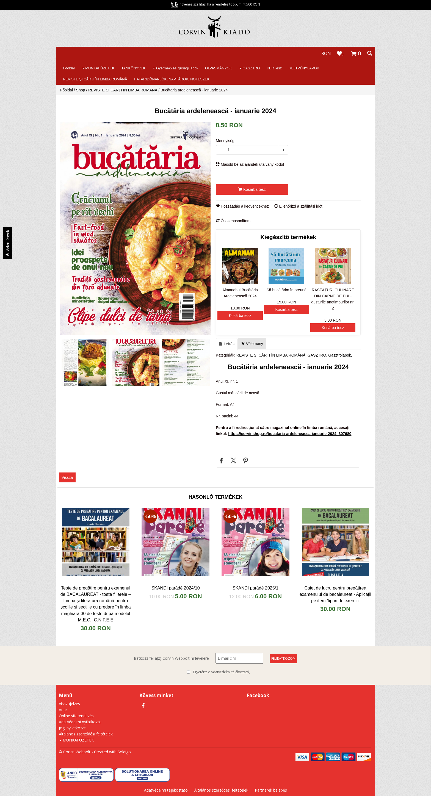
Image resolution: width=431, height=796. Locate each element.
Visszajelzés (69, 703)
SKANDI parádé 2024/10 (175, 588)
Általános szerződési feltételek (86, 734)
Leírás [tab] (226, 344)
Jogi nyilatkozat (72, 727)
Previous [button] (65, 362)
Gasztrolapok (339, 355)
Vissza (67, 477)
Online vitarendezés (76, 715)
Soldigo (124, 751)
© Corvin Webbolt (74, 751)
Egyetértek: (221, 672)
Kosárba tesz (252, 189)
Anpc (63, 709)
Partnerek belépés (271, 790)
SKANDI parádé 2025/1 (255, 588)
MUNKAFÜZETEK (98, 68)
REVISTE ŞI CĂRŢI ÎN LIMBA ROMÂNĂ (95, 79)
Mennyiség (225, 140)
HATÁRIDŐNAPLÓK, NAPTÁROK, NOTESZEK (171, 79)
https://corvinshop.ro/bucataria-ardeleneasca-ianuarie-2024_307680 (289, 433)
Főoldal (69, 68)
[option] (135, 228)
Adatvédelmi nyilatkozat (80, 721)
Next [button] (205, 362)
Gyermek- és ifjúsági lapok (175, 68)
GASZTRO (249, 68)
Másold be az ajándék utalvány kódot (250, 164)
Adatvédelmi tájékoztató (230, 672)
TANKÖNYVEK (133, 68)
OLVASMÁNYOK (218, 68)
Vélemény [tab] (252, 343)
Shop (80, 90)
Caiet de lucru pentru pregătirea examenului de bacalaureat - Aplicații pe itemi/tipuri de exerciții (335, 594)
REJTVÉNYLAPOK (304, 68)
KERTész (274, 68)
